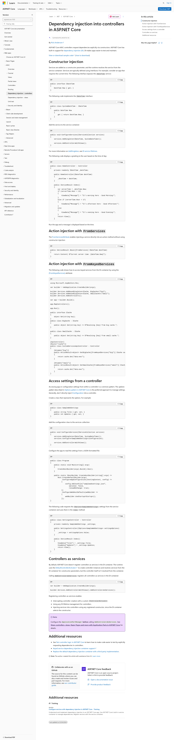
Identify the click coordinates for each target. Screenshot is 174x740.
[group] (87, 328)
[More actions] (123, 16)
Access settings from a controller (153, 29)
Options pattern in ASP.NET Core (77, 390)
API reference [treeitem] (9, 211)
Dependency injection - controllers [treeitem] (20, 93)
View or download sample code (61, 55)
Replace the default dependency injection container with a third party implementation (86, 651)
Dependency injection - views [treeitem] (18, 97)
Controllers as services (149, 32)
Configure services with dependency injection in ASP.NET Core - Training (74, 709)
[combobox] (18, 19)
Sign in (169, 3)
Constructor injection (149, 21)
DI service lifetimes (90, 151)
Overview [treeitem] (7, 33)
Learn (51, 16)
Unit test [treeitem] (11, 101)
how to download (82, 55)
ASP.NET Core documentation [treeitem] (14, 29)
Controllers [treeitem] (11, 85)
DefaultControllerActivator (66, 568)
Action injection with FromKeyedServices (156, 26)
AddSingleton (73, 151)
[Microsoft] (4, 3)
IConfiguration (77, 393)
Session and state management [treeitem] (17, 118)
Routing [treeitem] (10, 89)
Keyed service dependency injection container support (74, 648)
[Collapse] (32, 15)
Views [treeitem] (10, 77)
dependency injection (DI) (74, 50)
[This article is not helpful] (161, 43)
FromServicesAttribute (60, 237)
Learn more (96, 656)
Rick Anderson (56, 42)
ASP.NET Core (68, 16)
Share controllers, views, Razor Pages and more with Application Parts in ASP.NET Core (85, 625)
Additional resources (149, 35)
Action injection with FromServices (154, 23)
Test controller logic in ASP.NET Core (70, 642)
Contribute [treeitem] (8, 215)
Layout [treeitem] (8, 122)
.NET (58, 16)
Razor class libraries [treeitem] (12, 130)
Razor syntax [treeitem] (10, 126)
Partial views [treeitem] (12, 81)
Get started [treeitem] (8, 37)
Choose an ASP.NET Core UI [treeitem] (15, 57)
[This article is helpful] (159, 43)
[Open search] (163, 3)
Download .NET (164, 9)
